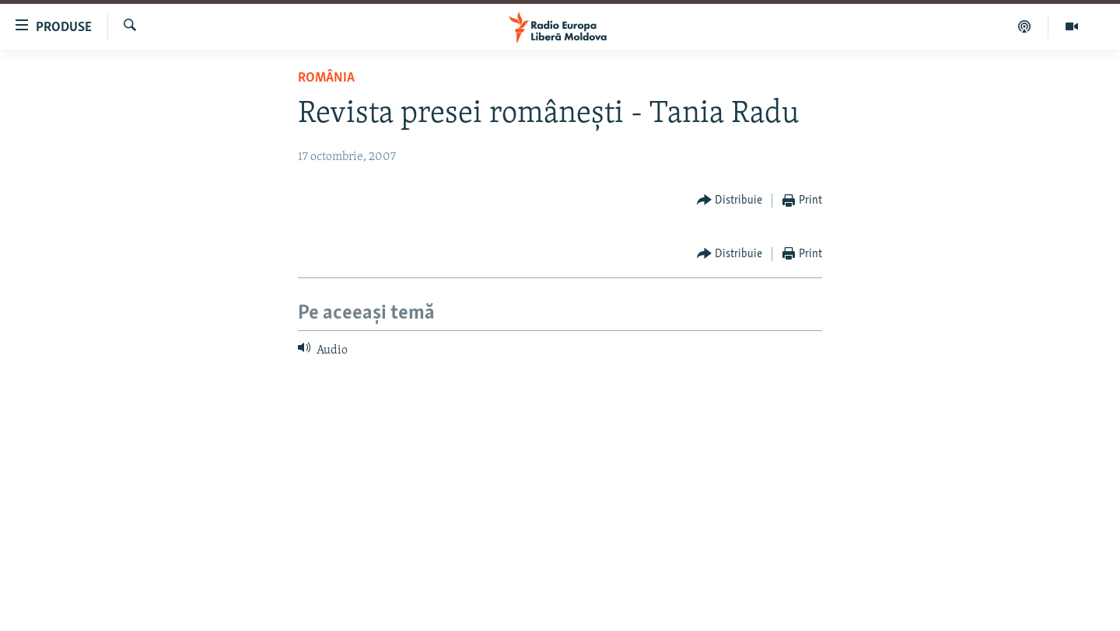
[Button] (730, 200)
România (326, 78)
